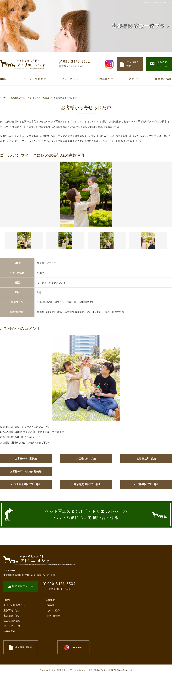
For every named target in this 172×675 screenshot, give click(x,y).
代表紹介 (50, 605)
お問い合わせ (52, 615)
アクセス (134, 79)
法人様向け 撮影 (130, 64)
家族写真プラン (11, 610)
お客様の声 (106, 79)
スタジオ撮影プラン (14, 605)
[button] (24, 240)
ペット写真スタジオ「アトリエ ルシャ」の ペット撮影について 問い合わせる (86, 514)
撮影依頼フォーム (20, 586)
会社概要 (50, 600)
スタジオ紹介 (52, 610)
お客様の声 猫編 (146, 458)
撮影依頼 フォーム (159, 64)
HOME (4, 79)
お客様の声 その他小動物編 (25, 471)
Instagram (58, 647)
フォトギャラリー (72, 79)
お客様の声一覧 (18, 98)
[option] (86, 194)
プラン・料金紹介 (35, 79)
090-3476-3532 (74, 61)
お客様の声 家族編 (39, 98)
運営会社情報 (163, 79)
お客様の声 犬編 (86, 458)
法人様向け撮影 (11, 620)
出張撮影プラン (11, 615)
